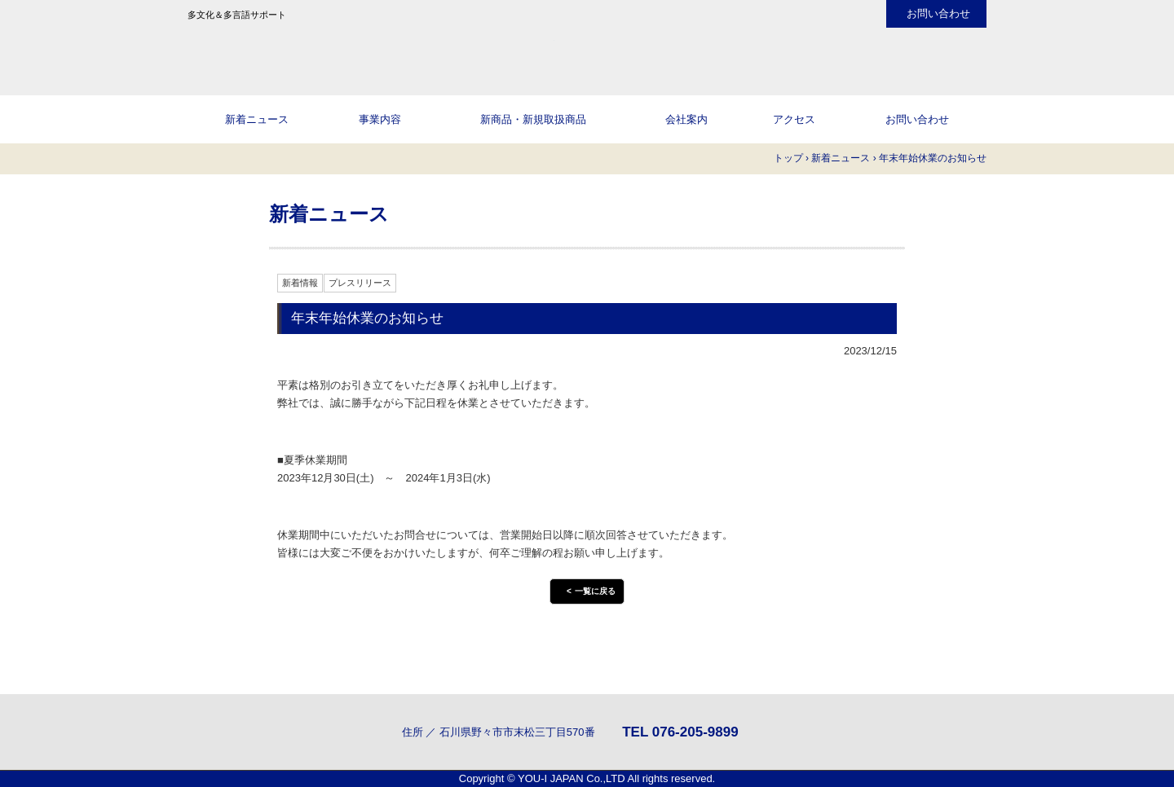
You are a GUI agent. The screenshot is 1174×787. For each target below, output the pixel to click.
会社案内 (686, 119)
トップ (788, 158)
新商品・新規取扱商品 (533, 119)
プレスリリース (360, 283)
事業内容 (380, 119)
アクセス (794, 119)
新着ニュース (257, 119)
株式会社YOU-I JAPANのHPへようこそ (371, 52)
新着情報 (300, 283)
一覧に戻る (595, 591)
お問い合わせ (938, 14)
